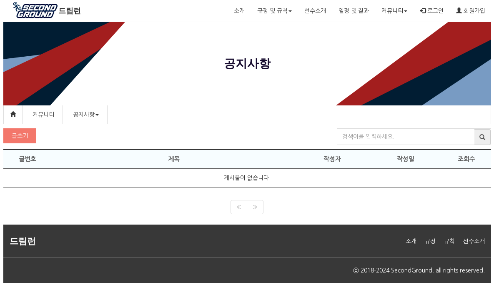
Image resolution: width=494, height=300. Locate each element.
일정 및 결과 (354, 11)
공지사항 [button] (86, 115)
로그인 (432, 11)
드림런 (69, 11)
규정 (430, 241)
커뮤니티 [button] (394, 11)
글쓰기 (20, 136)
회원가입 (470, 11)
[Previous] (239, 207)
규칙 (449, 241)
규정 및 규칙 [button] (274, 11)
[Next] (255, 207)
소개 (239, 11)
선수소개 (315, 11)
